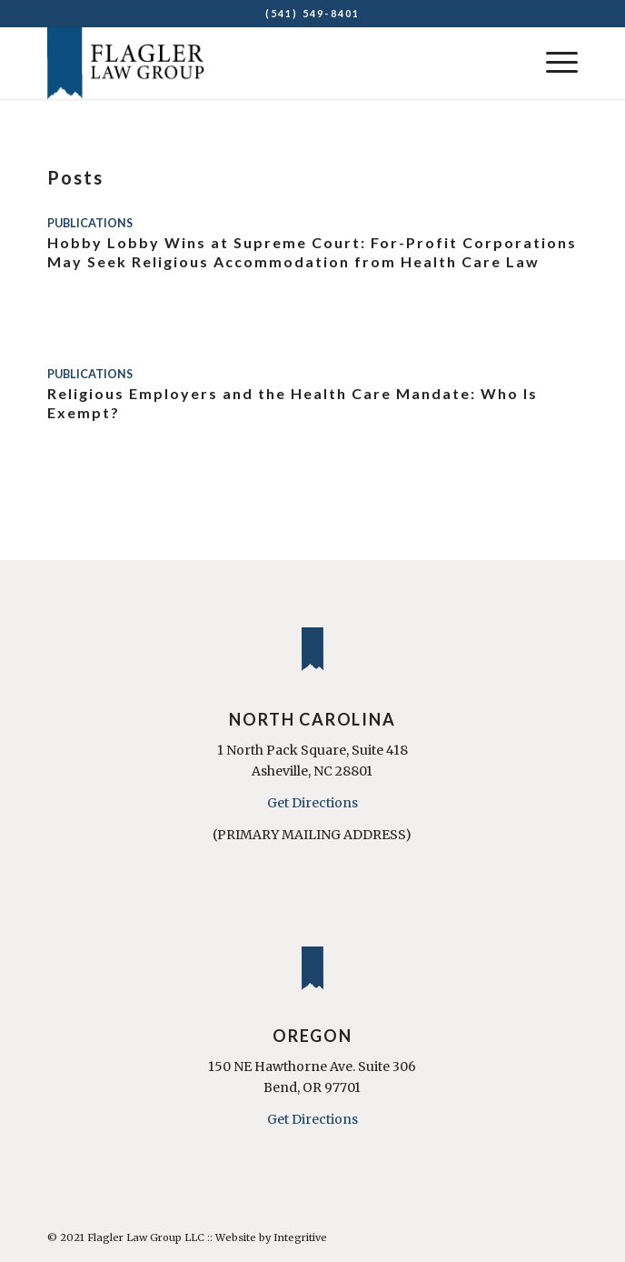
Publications (90, 223)
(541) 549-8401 (313, 13)
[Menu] (553, 62)
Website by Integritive (271, 1237)
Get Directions (312, 803)
